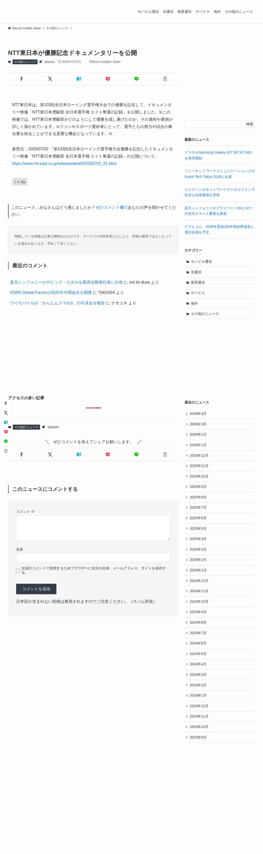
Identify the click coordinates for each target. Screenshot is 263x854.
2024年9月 (198, 612)
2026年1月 (198, 445)
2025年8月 (198, 497)
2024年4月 (198, 664)
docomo (50, 61)
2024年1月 (198, 695)
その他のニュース (25, 61)
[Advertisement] (93, 351)
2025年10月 (199, 476)
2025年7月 (198, 507)
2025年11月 (199, 466)
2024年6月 (198, 643)
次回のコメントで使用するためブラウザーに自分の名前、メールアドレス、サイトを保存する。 (93, 570)
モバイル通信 (201, 261)
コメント (25, 511)
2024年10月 (199, 602)
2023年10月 (199, 727)
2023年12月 (199, 706)
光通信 (196, 272)
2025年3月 (198, 549)
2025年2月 (198, 560)
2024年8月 (198, 622)
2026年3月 (198, 424)
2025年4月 (198, 539)
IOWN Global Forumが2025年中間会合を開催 (51, 292)
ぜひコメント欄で (112, 207)
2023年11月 (199, 716)
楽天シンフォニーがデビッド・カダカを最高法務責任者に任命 (66, 282)
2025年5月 (198, 529)
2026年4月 (198, 414)
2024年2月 (198, 685)
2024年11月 (199, 591)
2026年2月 (198, 434)
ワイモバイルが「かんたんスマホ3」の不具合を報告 (57, 303)
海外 (194, 303)
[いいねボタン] (20, 181)
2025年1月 (198, 570)
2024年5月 (198, 654)
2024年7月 (198, 633)
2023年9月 (198, 737)
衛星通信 (198, 282)
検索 (249, 124)
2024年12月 (199, 581)
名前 (19, 549)
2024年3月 (198, 675)
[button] (21, 79)
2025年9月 (198, 487)
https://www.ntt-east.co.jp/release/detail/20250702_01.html (64, 163)
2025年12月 (199, 455)
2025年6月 (198, 518)
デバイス (198, 293)
